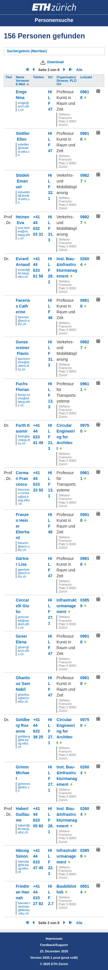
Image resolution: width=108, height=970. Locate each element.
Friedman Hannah (22, 892)
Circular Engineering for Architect (65, 437)
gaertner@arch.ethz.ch (24, 573)
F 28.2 (51, 276)
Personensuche (54, 20)
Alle (79, 70)
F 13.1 (51, 490)
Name (20, 77)
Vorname (23, 80)
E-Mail (23, 84)
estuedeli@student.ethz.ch (24, 197)
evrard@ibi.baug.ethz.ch (24, 273)
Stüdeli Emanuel (22, 181)
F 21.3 (51, 443)
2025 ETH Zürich (55, 964)
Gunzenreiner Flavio (22, 348)
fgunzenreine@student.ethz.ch (24, 364)
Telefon (39, 77)
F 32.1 (51, 193)
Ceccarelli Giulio (22, 606)
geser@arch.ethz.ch (23, 650)
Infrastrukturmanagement (66, 606)
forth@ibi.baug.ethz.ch (24, 440)
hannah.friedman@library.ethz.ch (24, 908)
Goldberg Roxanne (23, 725)
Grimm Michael (23, 773)
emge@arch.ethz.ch (23, 106)
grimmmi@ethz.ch (24, 787)
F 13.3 (51, 401)
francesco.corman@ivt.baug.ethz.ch (24, 496)
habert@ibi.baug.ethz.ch (24, 829)
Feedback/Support (54, 945)
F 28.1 (51, 826)
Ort (51, 77)
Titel (9, 77)
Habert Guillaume (23, 814)
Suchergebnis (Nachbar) (27, 51)
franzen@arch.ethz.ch (24, 546)
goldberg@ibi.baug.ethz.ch (24, 742)
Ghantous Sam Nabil (23, 683)
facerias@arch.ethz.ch (24, 320)
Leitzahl (86, 77)
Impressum (54, 938)
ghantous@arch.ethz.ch (24, 698)
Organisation (66, 77)
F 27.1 (51, 617)
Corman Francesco (22, 478)
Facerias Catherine (23, 306)
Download (55, 62)
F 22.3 (51, 868)
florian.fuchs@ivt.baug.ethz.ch (24, 400)
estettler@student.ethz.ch (24, 150)
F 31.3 (51, 234)
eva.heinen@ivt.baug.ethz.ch (24, 233)
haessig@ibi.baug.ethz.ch (23, 867)
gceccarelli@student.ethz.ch (23, 622)
